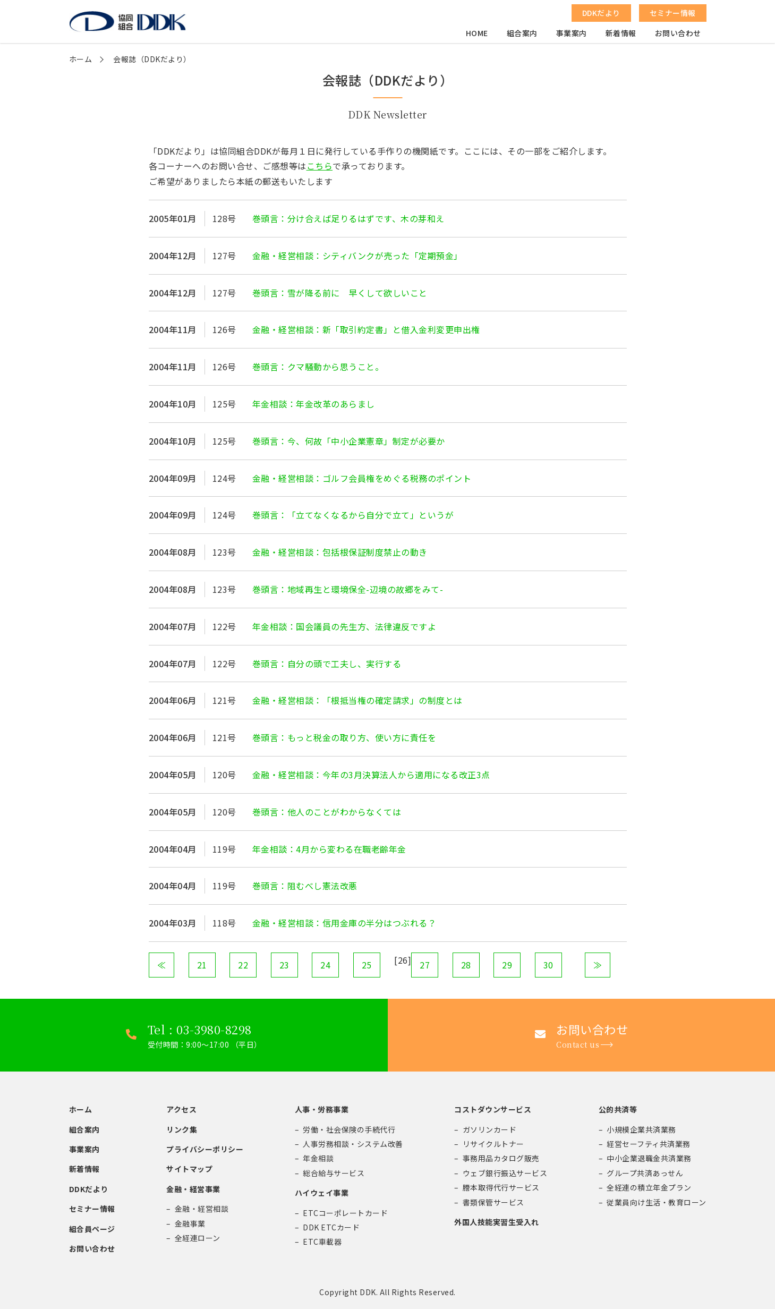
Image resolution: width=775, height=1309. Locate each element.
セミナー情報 (92, 1208)
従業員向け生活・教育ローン (656, 1202)
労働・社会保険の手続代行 (349, 1129)
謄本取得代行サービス (501, 1187)
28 (466, 964)
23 (284, 964)
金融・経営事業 (193, 1189)
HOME (477, 35)
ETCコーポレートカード (345, 1213)
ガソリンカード (490, 1129)
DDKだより (88, 1189)
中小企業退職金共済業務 (649, 1158)
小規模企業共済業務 (641, 1129)
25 (367, 964)
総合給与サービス (333, 1173)
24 (325, 964)
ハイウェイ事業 (322, 1192)
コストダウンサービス (492, 1109)
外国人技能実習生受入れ (496, 1222)
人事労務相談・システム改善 (353, 1143)
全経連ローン (197, 1237)
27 (425, 964)
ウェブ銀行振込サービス (505, 1173)
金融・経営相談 (202, 1208)
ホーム (80, 59)
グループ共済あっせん (645, 1173)
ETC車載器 (322, 1241)
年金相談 (318, 1158)
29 (507, 964)
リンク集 (181, 1129)
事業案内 (571, 35)
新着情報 (621, 35)
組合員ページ (92, 1228)
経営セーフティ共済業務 (649, 1143)
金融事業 (190, 1223)
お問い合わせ (678, 35)
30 (548, 964)
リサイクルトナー (493, 1143)
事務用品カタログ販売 (501, 1158)
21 (202, 964)
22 (243, 964)
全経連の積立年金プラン (649, 1187)
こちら (319, 165)
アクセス (181, 1109)
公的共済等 (618, 1109)
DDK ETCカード (331, 1227)
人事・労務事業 (322, 1109)
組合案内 (522, 35)
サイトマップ (189, 1168)
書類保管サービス (493, 1202)
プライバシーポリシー (204, 1149)
